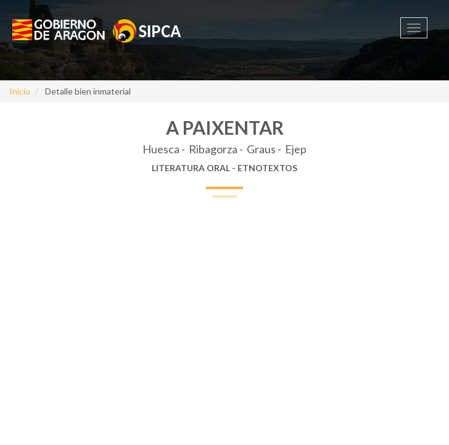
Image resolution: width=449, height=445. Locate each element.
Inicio (19, 91)
